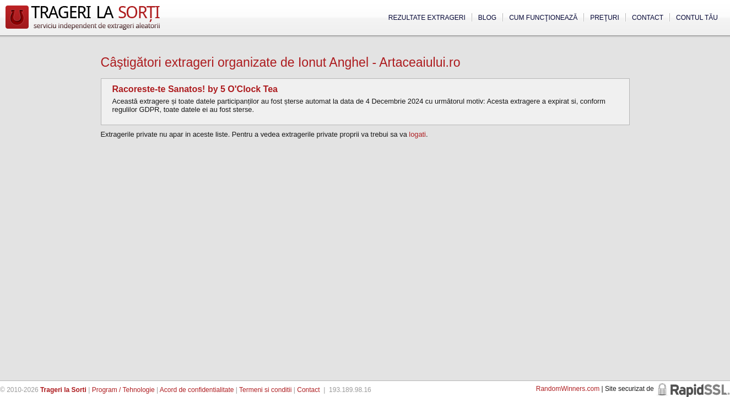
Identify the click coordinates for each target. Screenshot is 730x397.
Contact (647, 18)
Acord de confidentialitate (197, 390)
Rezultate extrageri (427, 18)
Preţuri (604, 18)
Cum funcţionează (543, 18)
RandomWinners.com (567, 389)
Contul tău (697, 18)
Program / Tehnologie (123, 390)
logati (417, 134)
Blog (487, 18)
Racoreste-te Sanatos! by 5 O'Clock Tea (195, 89)
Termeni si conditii (265, 390)
